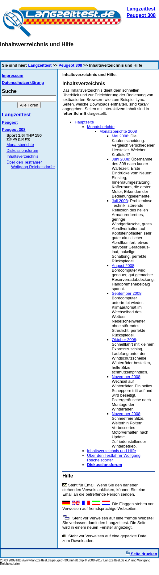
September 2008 (126, 293)
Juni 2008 (120, 159)
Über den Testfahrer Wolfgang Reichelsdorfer (30, 164)
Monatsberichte (20, 144)
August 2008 (123, 265)
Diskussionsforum (22, 150)
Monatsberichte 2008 (118, 131)
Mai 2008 (120, 136)
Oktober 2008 (124, 339)
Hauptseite (84, 122)
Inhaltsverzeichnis (22, 156)
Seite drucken (141, 554)
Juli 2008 (120, 200)
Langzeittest (141, 8)
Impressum (12, 75)
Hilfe (67, 475)
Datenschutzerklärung (23, 82)
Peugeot (10, 122)
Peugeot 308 (141, 15)
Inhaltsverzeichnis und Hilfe (111, 450)
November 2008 (126, 376)
